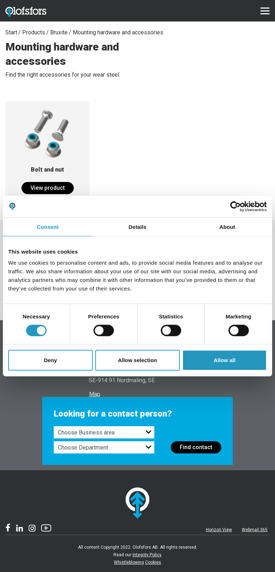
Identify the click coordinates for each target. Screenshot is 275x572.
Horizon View (219, 529)
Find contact (196, 447)
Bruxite (59, 32)
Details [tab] (137, 226)
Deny (50, 360)
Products (33, 32)
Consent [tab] (48, 226)
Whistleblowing (129, 562)
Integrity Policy (146, 554)
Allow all (225, 360)
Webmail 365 (254, 529)
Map (94, 394)
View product (47, 187)
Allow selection (137, 360)
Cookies (153, 562)
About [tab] (227, 226)
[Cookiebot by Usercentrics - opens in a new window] (235, 206)
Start (11, 32)
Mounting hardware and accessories (118, 32)
